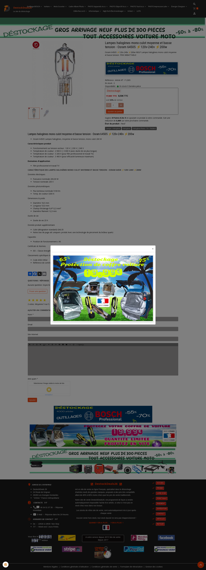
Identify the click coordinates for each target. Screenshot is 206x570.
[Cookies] (6, 565)
